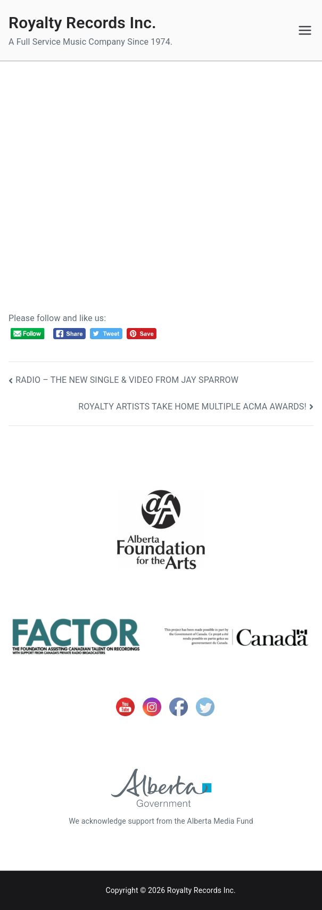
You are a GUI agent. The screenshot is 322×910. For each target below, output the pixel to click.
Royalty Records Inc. (82, 22)
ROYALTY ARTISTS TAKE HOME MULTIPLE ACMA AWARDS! (192, 406)
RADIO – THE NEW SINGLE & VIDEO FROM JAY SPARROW (126, 380)
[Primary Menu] (304, 30)
